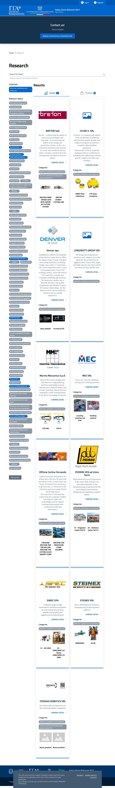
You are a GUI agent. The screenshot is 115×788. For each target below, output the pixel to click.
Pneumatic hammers (16, 314)
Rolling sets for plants (17, 356)
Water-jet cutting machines (18, 456)
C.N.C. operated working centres (20, 151)
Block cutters (14, 132)
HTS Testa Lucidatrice (93, 195)
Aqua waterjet (45, 329)
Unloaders (14, 444)
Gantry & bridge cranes (17, 247)
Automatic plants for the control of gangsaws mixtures (20, 112)
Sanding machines (16, 364)
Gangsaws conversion (17, 243)
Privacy (80, 775)
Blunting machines (16, 144)
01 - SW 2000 (45, 649)
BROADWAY (79, 644)
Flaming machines (16, 235)
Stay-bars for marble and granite (20, 413)
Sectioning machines (16, 372)
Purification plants (16, 340)
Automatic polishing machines (19, 117)
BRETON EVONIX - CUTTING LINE (59, 200)
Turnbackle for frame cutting (19, 440)
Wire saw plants (15, 468)
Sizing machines (15, 383)
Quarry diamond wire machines (20, 344)
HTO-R (58, 429)
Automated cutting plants (18, 103)
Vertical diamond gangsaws (18, 448)
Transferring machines (17, 436)
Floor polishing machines (18, 239)
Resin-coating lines (16, 352)
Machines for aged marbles (18, 266)
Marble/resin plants (16, 282)
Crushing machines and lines (80, 419)
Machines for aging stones (18, 270)
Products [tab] (88, 93)
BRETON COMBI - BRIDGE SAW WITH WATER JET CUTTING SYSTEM (45, 203)
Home (11, 52)
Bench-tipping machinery (18, 128)
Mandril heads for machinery (19, 274)
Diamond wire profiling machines (20, 199)
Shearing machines (16, 376)
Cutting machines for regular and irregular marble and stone (20, 186)
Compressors (14, 169)
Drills (14, 211)
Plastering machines (16, 310)
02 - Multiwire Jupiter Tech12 (93, 530)
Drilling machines (15, 207)
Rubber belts (14, 360)
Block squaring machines (18, 136)
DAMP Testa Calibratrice (79, 195)
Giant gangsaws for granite (18, 251)
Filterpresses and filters (17, 231)
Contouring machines (16, 177)
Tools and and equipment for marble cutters (19, 431)
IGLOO (93, 644)
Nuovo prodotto (46, 749)
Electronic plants (15, 219)
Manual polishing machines (18, 278)
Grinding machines (16, 255)
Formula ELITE (58, 329)
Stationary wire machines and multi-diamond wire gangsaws (19, 407)
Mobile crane (14, 290)
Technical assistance (16, 426)
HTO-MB (45, 429)
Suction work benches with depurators (18, 421)
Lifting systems (26, 262)
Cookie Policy (91, 775)
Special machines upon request (20, 390)
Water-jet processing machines (20, 460)
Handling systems (93, 418)
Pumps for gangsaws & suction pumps (20, 334)
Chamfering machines (17, 161)
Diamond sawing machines (18, 195)
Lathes (14, 262)
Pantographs (14, 306)
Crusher (25, 181)
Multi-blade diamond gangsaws (20, 298)
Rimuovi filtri (15, 478)
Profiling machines (16, 329)
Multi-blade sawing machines (19, 302)
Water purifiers (15, 452)
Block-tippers (14, 140)
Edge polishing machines (18, 215)
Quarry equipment (16, 348)
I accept (93, 777)
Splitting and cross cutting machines (18, 395)
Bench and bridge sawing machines (18, 122)
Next (68, 195)
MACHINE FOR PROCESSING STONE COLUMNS (58, 547)
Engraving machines (16, 223)
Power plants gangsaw (17, 325)
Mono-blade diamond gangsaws (20, 294)
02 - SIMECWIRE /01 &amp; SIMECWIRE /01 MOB (59, 654)
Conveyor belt (14, 181)
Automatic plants (15, 107)
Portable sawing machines (18, 321)
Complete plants (15, 165)
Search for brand (17, 74)
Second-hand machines (17, 368)
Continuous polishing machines (20, 173)
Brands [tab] (51, 93)
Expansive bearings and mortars (20, 227)
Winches (14, 464)
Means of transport (16, 286)
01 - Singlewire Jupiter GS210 (80, 530)
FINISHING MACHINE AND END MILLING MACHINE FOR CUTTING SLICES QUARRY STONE (46, 550)
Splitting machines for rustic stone (19, 401)
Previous (37, 195)
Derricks (14, 191)
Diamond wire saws (16, 203)
